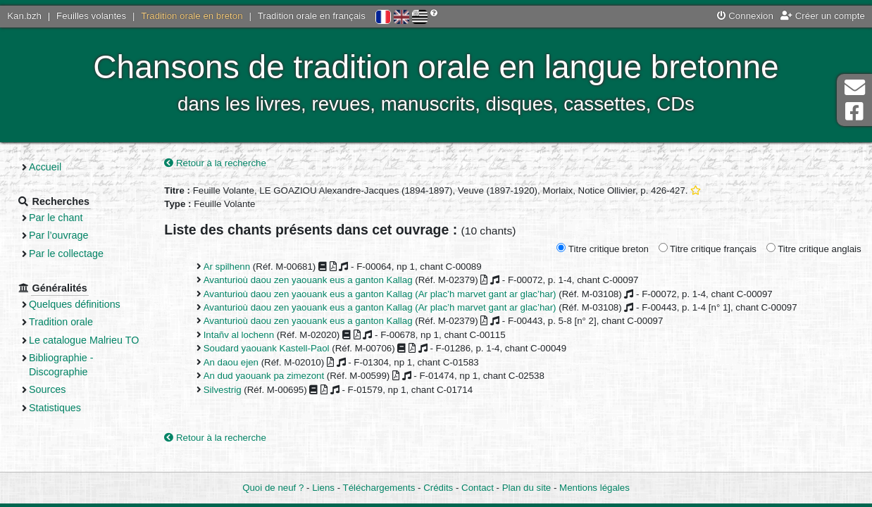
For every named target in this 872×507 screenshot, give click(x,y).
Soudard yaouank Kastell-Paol (267, 348)
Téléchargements (379, 487)
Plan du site (526, 487)
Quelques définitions (74, 304)
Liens (323, 487)
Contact (477, 487)
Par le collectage (66, 253)
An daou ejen (231, 362)
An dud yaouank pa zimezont (264, 375)
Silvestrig (223, 389)
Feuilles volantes (91, 16)
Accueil (45, 167)
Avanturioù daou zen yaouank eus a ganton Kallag (308, 280)
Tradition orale (61, 321)
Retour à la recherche (215, 163)
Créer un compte (822, 16)
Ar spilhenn (227, 266)
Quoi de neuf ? (273, 487)
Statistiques (55, 407)
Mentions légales (594, 487)
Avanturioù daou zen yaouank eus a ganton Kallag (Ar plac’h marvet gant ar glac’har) (380, 294)
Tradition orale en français (312, 16)
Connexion (745, 16)
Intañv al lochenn (239, 335)
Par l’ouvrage (58, 235)
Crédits (438, 487)
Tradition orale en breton (191, 16)
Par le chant (55, 217)
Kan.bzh (24, 16)
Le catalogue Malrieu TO (84, 340)
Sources (47, 389)
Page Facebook (854, 111)
